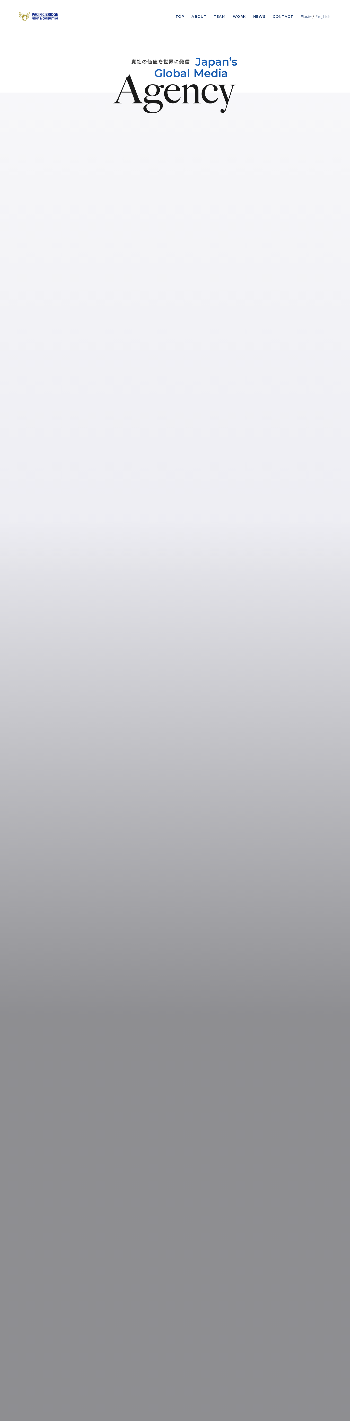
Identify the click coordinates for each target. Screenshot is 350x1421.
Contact (283, 16)
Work (239, 16)
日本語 (306, 16)
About (199, 16)
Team (220, 16)
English (323, 16)
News (259, 16)
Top (179, 16)
